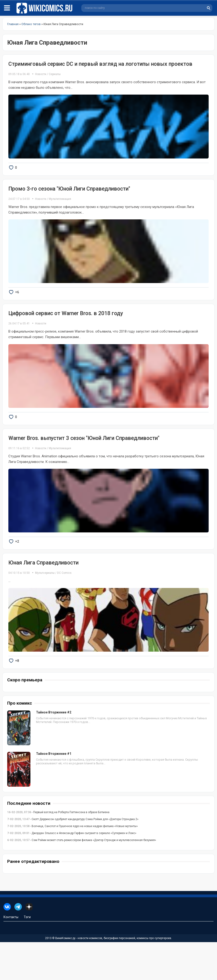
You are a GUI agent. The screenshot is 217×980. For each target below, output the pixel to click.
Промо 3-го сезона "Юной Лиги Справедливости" (69, 196)
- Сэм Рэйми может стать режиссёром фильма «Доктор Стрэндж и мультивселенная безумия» (81, 878)
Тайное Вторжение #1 (53, 791)
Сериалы (55, 74)
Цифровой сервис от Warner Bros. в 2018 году (65, 328)
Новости (40, 74)
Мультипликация (60, 206)
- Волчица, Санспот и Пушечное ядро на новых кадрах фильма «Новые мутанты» (72, 864)
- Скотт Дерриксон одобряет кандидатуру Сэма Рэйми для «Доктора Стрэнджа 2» (72, 857)
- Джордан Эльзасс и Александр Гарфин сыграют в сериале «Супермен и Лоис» (71, 871)
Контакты (10, 955)
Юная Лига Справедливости (43, 593)
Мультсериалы (45, 603)
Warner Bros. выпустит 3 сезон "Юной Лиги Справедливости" (83, 461)
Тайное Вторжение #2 (53, 750)
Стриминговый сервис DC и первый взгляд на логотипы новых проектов (100, 64)
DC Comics (64, 603)
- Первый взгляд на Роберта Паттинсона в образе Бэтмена (58, 850)
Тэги (27, 955)
